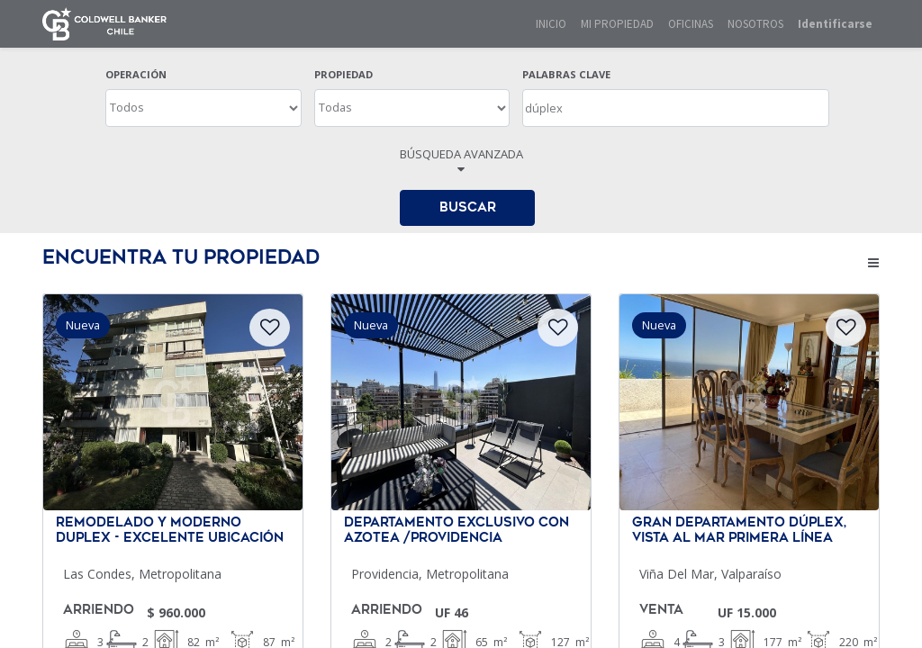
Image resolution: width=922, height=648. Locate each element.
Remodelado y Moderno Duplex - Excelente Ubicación (170, 530)
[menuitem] (551, 24)
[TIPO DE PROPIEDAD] (412, 108)
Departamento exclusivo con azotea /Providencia (456, 530)
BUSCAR (467, 207)
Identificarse (835, 24)
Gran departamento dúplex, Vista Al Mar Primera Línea (739, 530)
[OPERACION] (203, 108)
